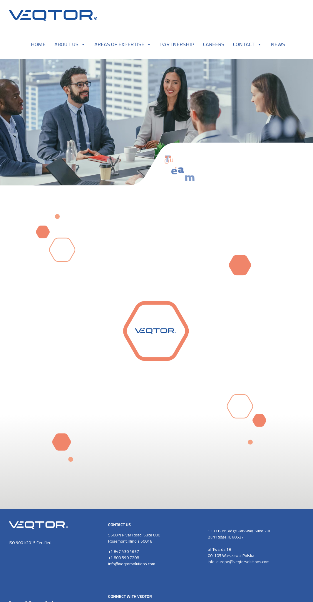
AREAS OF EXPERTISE (122, 44)
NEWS (278, 44)
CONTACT (247, 44)
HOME (38, 44)
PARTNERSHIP (177, 44)
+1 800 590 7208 (123, 557)
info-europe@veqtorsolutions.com (239, 562)
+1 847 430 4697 (123, 551)
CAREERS (213, 44)
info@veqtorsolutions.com (131, 564)
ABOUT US (70, 44)
